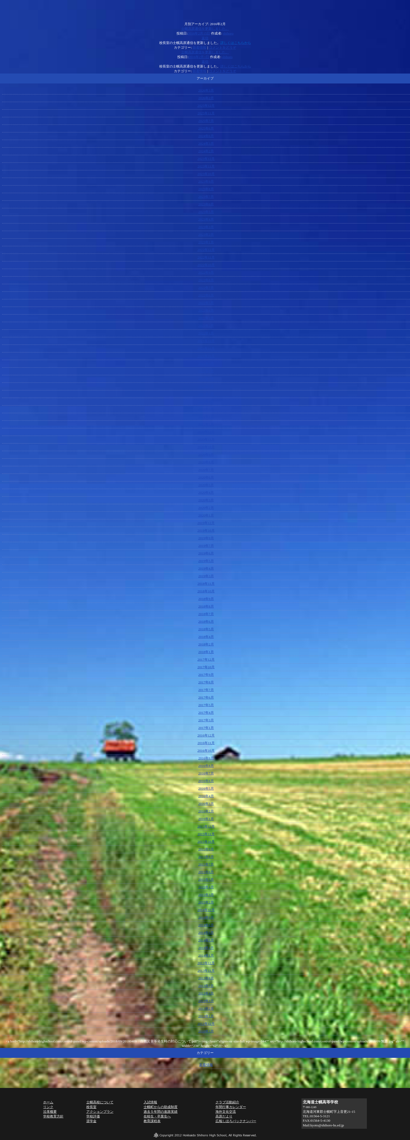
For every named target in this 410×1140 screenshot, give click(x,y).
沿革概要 (50, 1112)
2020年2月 (206, 508)
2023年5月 (206, 212)
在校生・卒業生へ (157, 1116)
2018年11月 (206, 584)
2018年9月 (206, 599)
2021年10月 (206, 356)
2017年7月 (206, 690)
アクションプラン (99, 1112)
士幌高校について (99, 1102)
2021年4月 (206, 401)
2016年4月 (206, 796)
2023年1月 (206, 242)
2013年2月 (206, 1008)
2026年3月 (206, 90)
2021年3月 (206, 409)
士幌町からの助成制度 (161, 1107)
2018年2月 (206, 644)
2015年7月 (206, 864)
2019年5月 (206, 561)
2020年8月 (206, 462)
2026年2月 (206, 98)
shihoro (228, 33)
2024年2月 (206, 151)
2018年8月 (206, 606)
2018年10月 (206, 591)
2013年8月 (206, 978)
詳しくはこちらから (235, 66)
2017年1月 (206, 728)
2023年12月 (206, 159)
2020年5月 (206, 485)
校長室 (91, 1107)
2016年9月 (206, 758)
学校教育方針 (53, 1116)
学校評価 (93, 1116)
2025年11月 (206, 113)
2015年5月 (206, 879)
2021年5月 (206, 394)
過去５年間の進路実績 (161, 1112)
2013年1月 (206, 1016)
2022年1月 (206, 333)
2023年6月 (206, 204)
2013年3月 (206, 1001)
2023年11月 (206, 166)
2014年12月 (206, 910)
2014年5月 (206, 940)
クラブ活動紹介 (227, 1102)
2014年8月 (206, 925)
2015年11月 (206, 834)
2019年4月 (206, 568)
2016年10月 (206, 750)
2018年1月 (206, 652)
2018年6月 (206, 622)
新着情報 (199, 47)
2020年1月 (206, 515)
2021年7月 (206, 379)
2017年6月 (206, 697)
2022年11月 (206, 257)
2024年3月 (206, 143)
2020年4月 (206, 493)
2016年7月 (206, 773)
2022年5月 (206, 303)
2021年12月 (206, 341)
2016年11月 (206, 743)
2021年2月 (206, 417)
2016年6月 (206, 781)
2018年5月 (206, 629)
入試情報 (150, 1102)
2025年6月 (206, 128)
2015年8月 (206, 857)
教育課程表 (152, 1121)
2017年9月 (206, 675)
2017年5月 (206, 705)
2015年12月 (206, 826)
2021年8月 (206, 371)
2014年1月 (206, 955)
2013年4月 (206, 993)
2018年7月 (206, 614)
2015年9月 (206, 849)
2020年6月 (206, 477)
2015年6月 (206, 872)
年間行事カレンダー (230, 1107)
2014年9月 (206, 917)
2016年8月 (206, 766)
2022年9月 (206, 272)
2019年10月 (206, 530)
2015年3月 (206, 895)
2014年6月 (206, 933)
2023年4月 (206, 219)
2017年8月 (206, 682)
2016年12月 (206, 735)
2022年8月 (206, 280)
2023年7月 (206, 197)
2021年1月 (206, 424)
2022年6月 (206, 295)
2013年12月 (206, 963)
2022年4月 (206, 310)
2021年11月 (206, 348)
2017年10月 (206, 667)
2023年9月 (206, 181)
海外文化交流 (225, 1112)
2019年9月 (206, 538)
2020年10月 (206, 447)
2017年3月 (206, 720)
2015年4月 (206, 887)
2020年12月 (206, 432)
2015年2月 (206, 902)
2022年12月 (206, 250)
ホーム (48, 1102)
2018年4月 (206, 637)
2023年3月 (206, 227)
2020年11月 (206, 439)
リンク (48, 1107)
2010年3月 (206, 1031)
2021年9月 (206, 364)
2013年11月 (206, 971)
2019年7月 (206, 546)
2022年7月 (206, 288)
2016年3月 (206, 804)
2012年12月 (206, 1024)
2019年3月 (206, 576)
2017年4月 (206, 713)
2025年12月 (206, 106)
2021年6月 (206, 386)
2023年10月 (206, 174)
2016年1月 (206, 819)
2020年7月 (206, 470)
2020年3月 (206, 500)
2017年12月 (206, 659)
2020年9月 (206, 455)
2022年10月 (206, 265)
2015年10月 (206, 842)
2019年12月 (206, 523)
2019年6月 (206, 553)
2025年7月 (206, 121)
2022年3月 (206, 318)
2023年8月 (206, 189)
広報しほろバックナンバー (235, 1121)
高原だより (223, 1116)
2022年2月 (206, 326)
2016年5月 (206, 788)
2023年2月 (206, 235)
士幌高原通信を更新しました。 (205, 29)
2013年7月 (206, 986)
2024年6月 (206, 136)
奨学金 (91, 1121)
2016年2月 (206, 811)
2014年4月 (206, 948)
